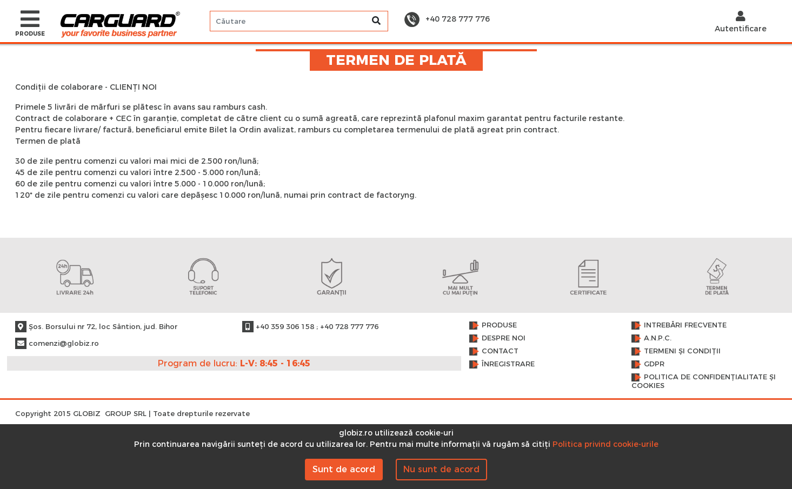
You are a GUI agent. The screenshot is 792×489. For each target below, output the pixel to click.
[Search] (299, 21)
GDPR (654, 364)
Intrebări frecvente (685, 325)
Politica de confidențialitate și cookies (703, 381)
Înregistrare (508, 364)
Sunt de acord (343, 469)
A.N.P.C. (657, 338)
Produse (499, 325)
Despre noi (503, 338)
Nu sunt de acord (441, 469)
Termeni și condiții (682, 351)
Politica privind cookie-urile (605, 444)
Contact (500, 351)
